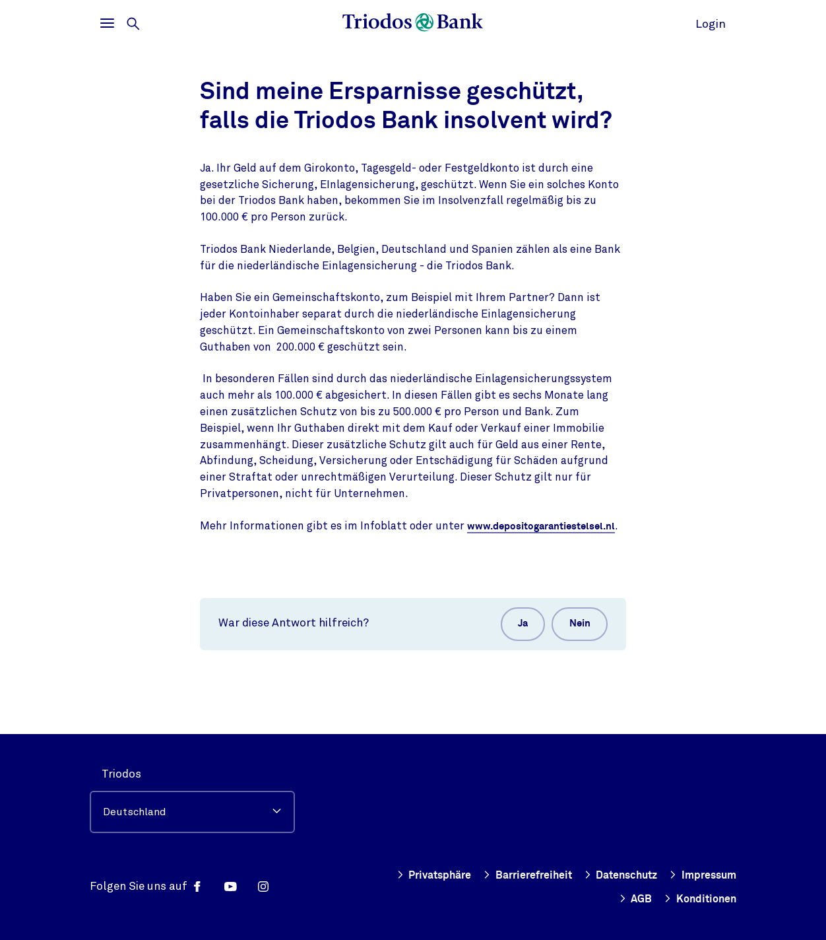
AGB (631, 899)
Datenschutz (611, 875)
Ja (509, 642)
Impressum (700, 875)
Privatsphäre (413, 875)
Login (710, 24)
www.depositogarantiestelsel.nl (310, 542)
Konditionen (698, 899)
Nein (575, 642)
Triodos (121, 774)
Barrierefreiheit (512, 875)
